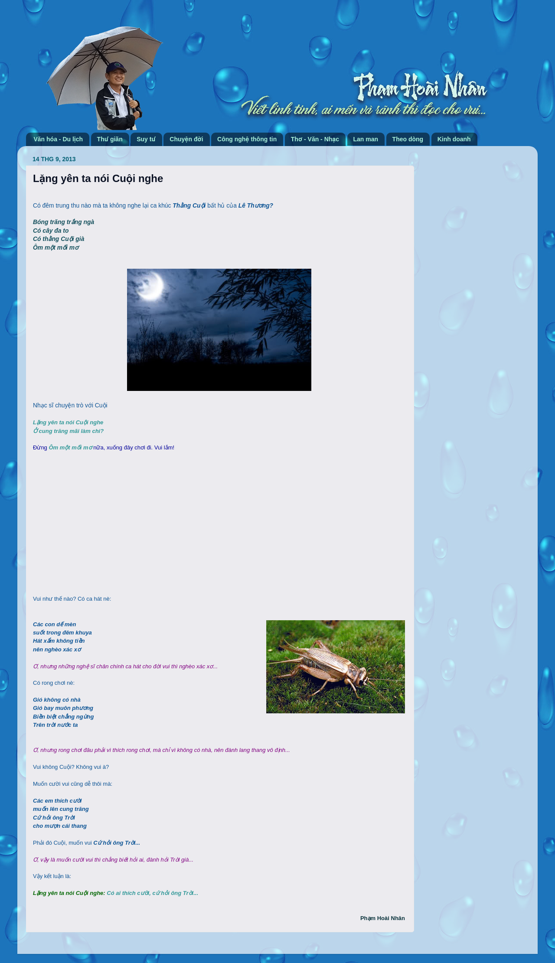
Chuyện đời (186, 139)
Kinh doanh (454, 139)
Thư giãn (110, 139)
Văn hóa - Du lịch (58, 139)
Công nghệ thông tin (247, 139)
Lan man (366, 139)
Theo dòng (408, 139)
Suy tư (146, 139)
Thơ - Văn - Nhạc (315, 139)
